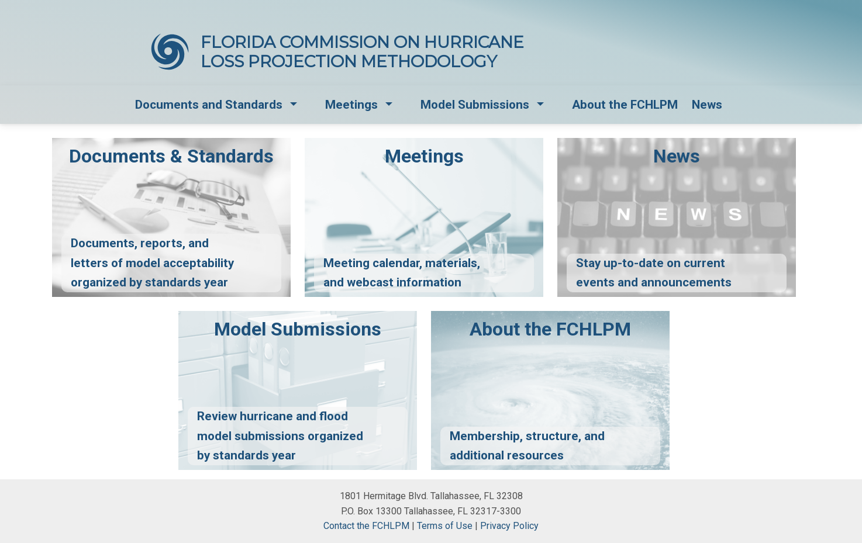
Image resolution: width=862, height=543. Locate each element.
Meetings (351, 105)
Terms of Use (445, 525)
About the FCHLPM (625, 105)
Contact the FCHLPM (366, 525)
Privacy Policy (509, 525)
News (707, 105)
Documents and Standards (208, 105)
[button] (294, 105)
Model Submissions (474, 105)
